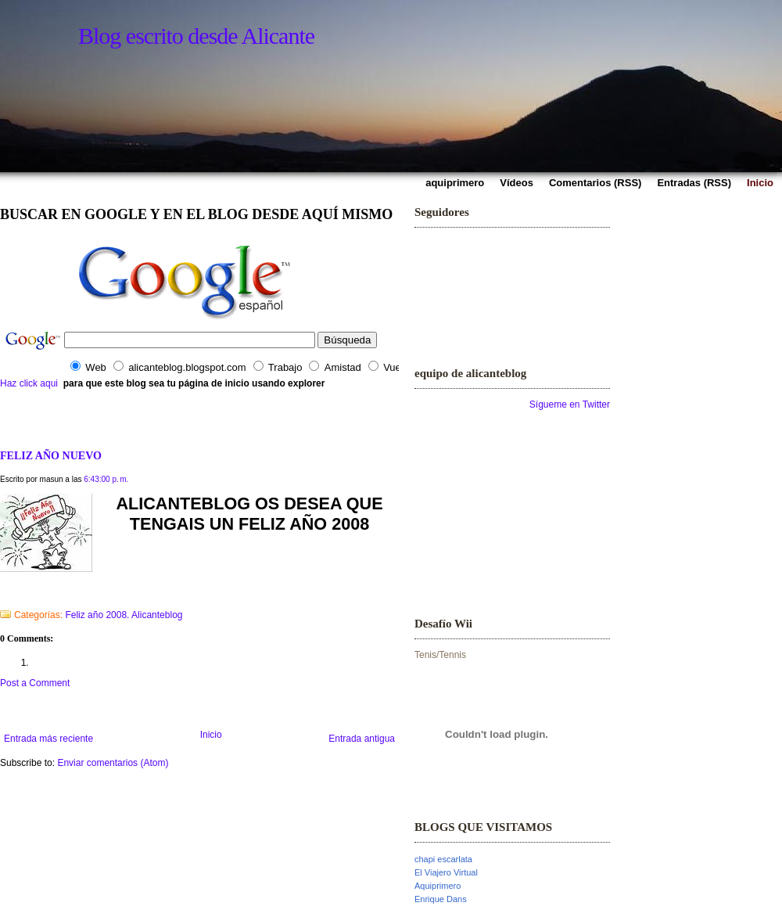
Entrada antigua (361, 738)
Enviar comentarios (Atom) (112, 762)
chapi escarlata (443, 859)
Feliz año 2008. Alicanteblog (123, 615)
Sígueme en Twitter (569, 404)
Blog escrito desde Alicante (196, 36)
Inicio (211, 734)
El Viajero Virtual (446, 872)
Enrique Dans (440, 899)
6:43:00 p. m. (106, 479)
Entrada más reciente (48, 738)
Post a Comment (35, 683)
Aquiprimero (437, 885)
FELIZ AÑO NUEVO (51, 455)
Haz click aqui (29, 383)
